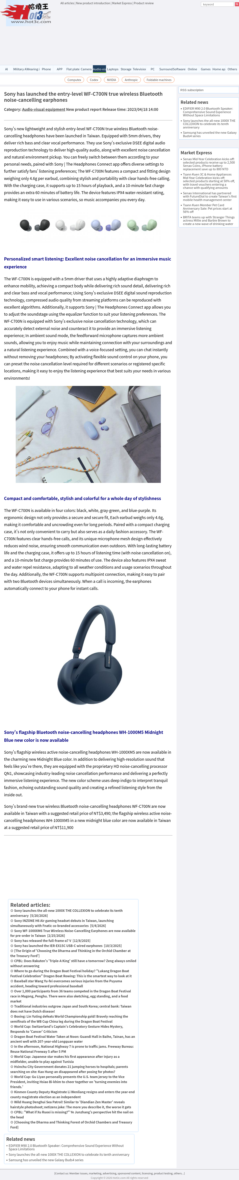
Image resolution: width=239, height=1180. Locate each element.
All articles (67, 3)
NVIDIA (111, 80)
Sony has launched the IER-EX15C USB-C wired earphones (58, 945)
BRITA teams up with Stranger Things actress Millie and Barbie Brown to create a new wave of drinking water (209, 220)
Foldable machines (159, 80)
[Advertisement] (149, 35)
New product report (84, 109)
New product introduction (93, 3)
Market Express (122, 3)
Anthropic (131, 80)
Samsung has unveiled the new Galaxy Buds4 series (46, 1160)
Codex (94, 80)
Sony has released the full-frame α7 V (42, 940)
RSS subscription (192, 90)
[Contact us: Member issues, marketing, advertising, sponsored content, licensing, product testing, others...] (119, 1173)
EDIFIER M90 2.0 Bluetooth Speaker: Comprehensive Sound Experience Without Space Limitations (66, 1147)
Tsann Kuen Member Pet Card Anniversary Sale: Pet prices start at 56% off (207, 208)
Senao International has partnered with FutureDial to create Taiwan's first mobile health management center (210, 196)
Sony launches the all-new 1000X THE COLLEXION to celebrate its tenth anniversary (69, 1154)
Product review (144, 3)
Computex (74, 80)
